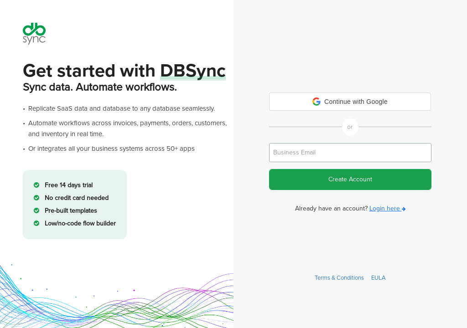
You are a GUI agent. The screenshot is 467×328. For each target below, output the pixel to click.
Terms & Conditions (339, 278)
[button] (350, 101)
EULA (378, 278)
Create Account (350, 179)
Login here (387, 208)
